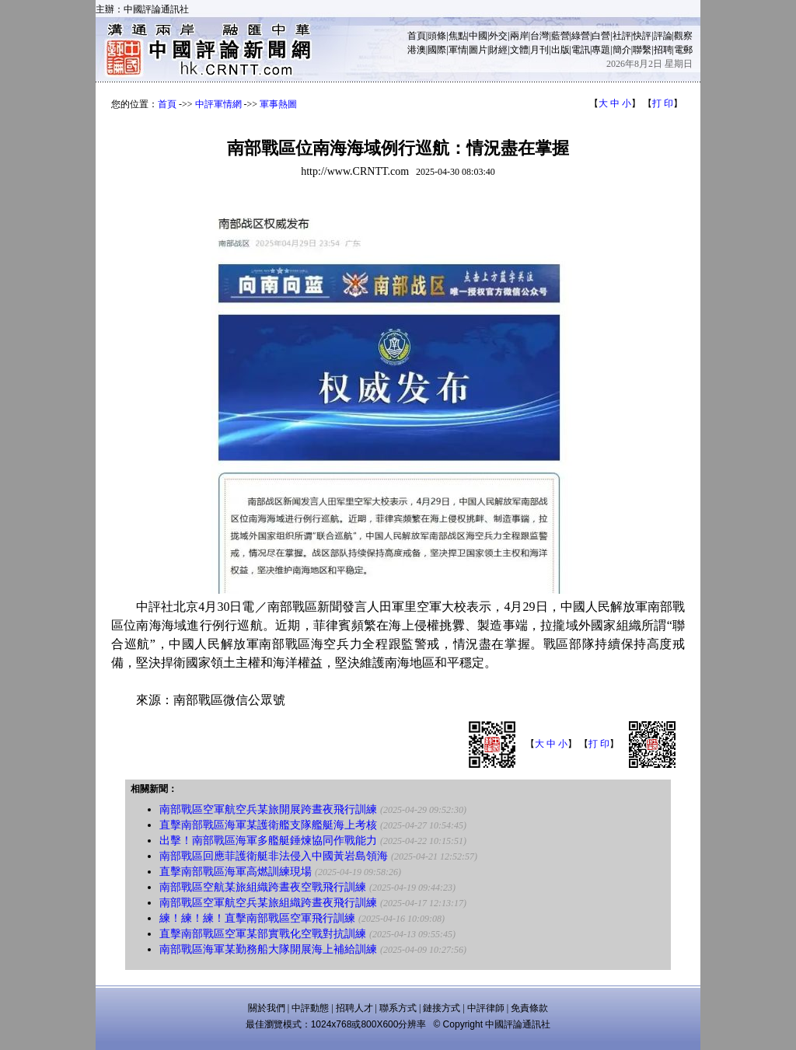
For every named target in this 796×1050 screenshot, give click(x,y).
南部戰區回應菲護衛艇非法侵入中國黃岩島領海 (273, 856)
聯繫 (642, 49)
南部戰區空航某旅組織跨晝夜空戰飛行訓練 (262, 887)
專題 (601, 49)
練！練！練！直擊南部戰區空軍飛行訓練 (257, 918)
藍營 (560, 35)
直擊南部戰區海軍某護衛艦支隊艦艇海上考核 (268, 825)
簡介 (622, 49)
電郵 (683, 49)
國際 (437, 49)
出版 (560, 49)
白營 (601, 35)
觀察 (683, 35)
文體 (519, 49)
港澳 (416, 49)
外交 (498, 35)
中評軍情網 (218, 104)
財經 (498, 49)
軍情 (458, 49)
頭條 (437, 35)
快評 (642, 35)
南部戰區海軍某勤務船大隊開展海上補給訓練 (268, 949)
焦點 (458, 35)
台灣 (539, 35)
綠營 (580, 35)
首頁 (416, 35)
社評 (622, 35)
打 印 (662, 103)
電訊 (580, 49)
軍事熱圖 (278, 104)
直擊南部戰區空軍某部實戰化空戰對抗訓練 (262, 934)
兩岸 (519, 35)
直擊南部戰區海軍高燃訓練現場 (235, 871)
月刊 (539, 49)
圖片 (478, 49)
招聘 (663, 49)
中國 (478, 35)
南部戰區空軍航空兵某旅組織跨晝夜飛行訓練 (268, 903)
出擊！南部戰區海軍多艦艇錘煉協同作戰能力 (268, 840)
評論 (663, 35)
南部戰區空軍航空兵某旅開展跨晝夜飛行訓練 (268, 809)
